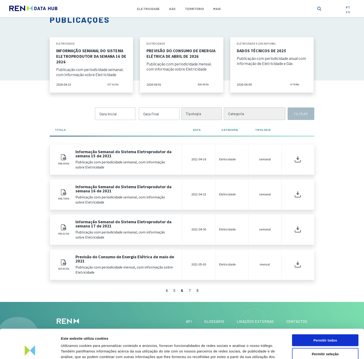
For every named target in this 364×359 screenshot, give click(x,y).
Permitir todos (325, 313)
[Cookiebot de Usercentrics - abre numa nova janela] (30, 349)
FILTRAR (301, 114)
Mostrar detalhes (255, 350)
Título (60, 129)
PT (349, 8)
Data (198, 129)
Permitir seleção (325, 326)
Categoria (229, 129)
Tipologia (263, 129)
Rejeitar (325, 340)
